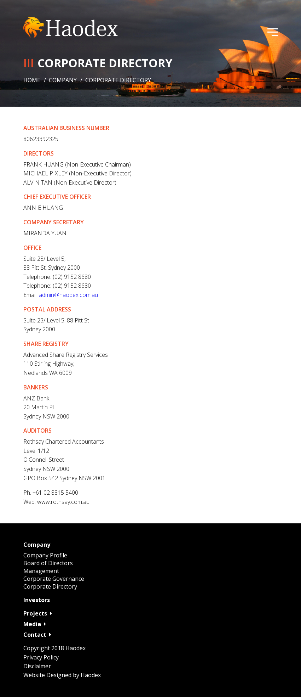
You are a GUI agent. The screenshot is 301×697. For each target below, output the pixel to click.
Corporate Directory (50, 586)
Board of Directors (48, 563)
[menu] (272, 33)
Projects (37, 613)
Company (63, 80)
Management (41, 571)
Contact (37, 635)
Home (31, 80)
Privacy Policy (41, 657)
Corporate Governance (53, 579)
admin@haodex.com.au (68, 295)
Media (34, 624)
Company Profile (45, 555)
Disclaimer (37, 666)
